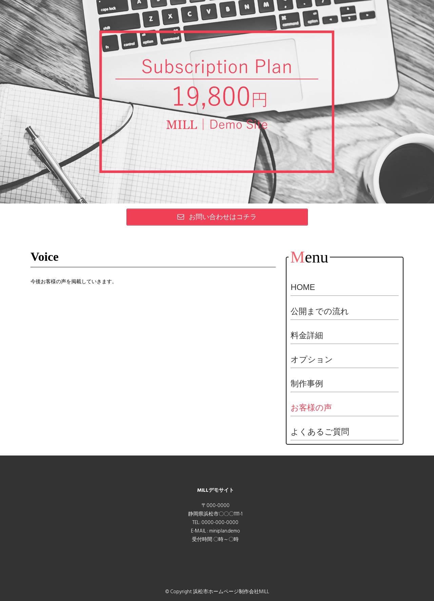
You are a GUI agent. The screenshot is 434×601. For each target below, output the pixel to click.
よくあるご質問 (320, 431)
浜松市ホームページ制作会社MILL (231, 591)
